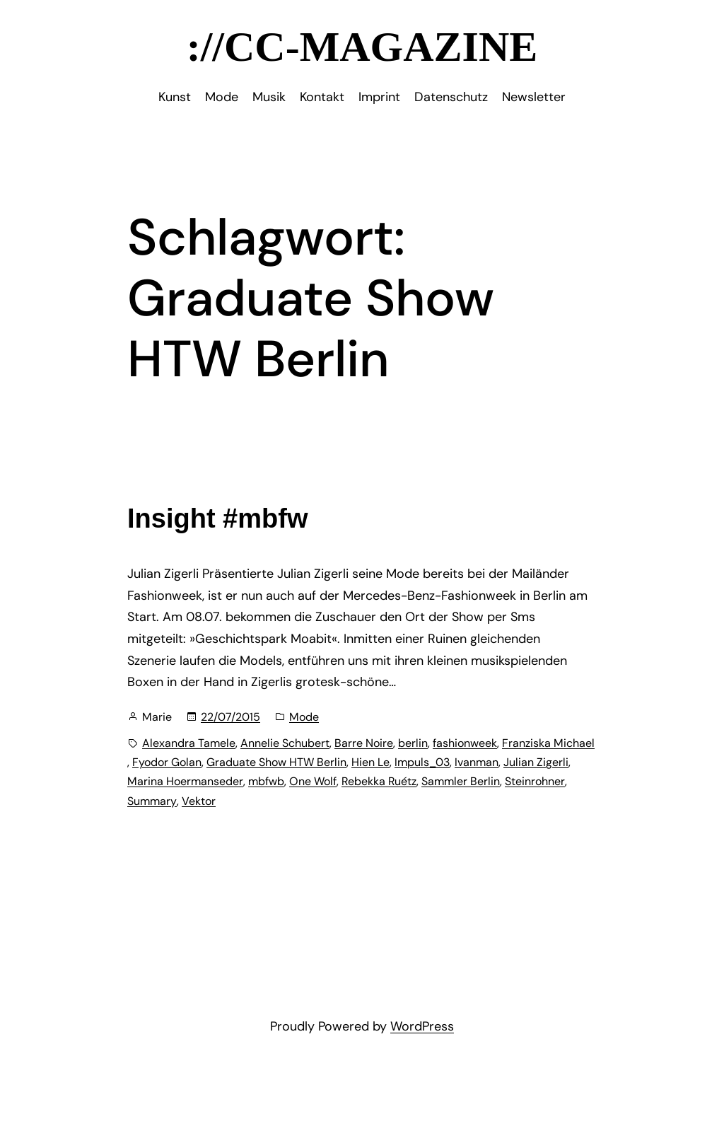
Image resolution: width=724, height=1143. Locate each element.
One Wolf (313, 781)
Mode (304, 716)
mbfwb (266, 781)
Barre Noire (363, 743)
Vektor (199, 801)
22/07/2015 (230, 716)
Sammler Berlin (460, 781)
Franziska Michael (548, 743)
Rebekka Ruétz (378, 781)
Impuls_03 (422, 762)
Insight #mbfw (217, 518)
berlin (413, 743)
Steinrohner (535, 781)
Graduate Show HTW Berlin (276, 762)
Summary (152, 801)
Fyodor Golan (167, 762)
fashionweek (465, 743)
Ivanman (476, 762)
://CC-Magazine (362, 46)
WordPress (422, 1026)
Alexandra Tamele (188, 743)
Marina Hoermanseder (185, 781)
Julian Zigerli (535, 762)
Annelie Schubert (284, 743)
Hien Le (370, 762)
